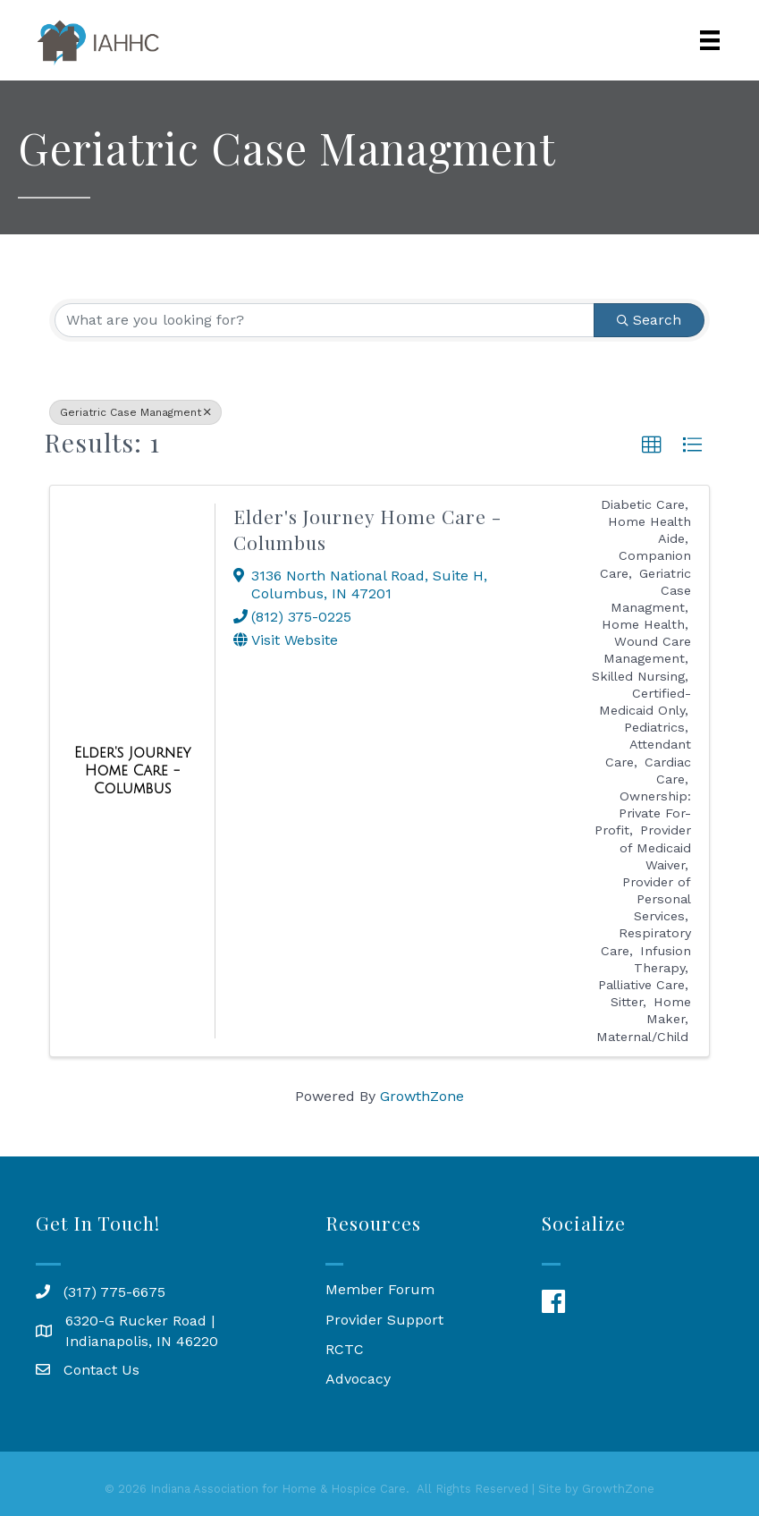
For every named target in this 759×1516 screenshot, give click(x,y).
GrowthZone (422, 1096)
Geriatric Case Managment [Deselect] (135, 412)
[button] (652, 445)
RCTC (344, 1349)
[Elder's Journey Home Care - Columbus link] (132, 770)
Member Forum (379, 1289)
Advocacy (358, 1378)
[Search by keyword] (325, 320)
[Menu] (709, 40)
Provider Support (384, 1319)
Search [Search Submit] (649, 319)
